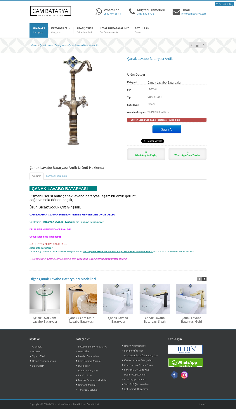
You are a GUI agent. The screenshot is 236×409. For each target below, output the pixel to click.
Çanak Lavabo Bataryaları (53, 45)
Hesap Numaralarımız (44, 361)
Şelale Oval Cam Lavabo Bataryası (44, 320)
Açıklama (36, 176)
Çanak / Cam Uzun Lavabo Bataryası (81, 320)
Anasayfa (37, 346)
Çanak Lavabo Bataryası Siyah (155, 320)
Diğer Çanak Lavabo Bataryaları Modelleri (63, 279)
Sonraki (192, 45)
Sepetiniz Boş (224, 4)
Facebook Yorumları (56, 176)
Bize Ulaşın (38, 365)
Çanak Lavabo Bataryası (118, 320)
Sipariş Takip (39, 356)
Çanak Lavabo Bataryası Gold (191, 320)
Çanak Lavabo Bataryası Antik (83, 45)
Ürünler (33, 45)
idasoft (202, 404)
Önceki (203, 45)
